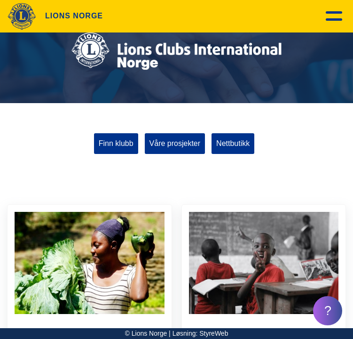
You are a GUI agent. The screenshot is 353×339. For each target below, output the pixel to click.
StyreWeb (213, 333)
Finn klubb (116, 143)
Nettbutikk (233, 143)
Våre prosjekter (175, 143)
